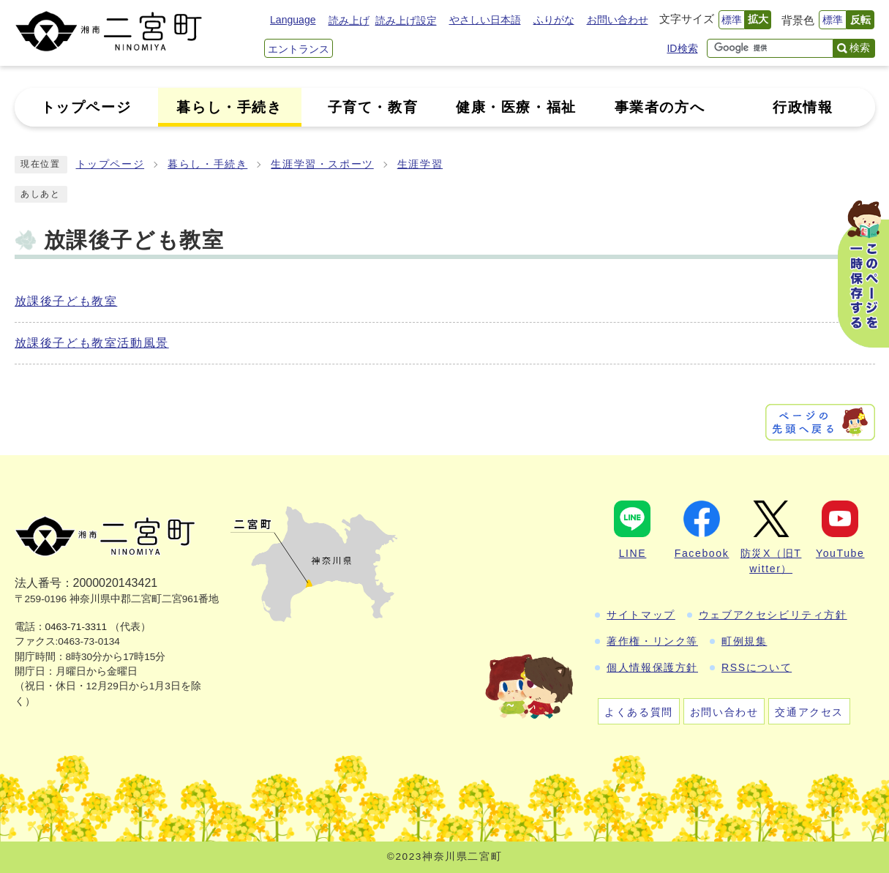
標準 (731, 20)
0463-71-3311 (76, 626)
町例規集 (744, 641)
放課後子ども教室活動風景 (92, 343)
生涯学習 (420, 164)
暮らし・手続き (207, 164)
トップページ (110, 164)
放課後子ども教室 (66, 301)
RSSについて (756, 667)
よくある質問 (638, 712)
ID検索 (682, 48)
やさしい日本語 (485, 20)
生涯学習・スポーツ (322, 164)
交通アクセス (809, 712)
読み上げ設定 (406, 20)
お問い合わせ (617, 20)
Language (292, 20)
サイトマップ (641, 615)
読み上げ (349, 20)
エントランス (298, 49)
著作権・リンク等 (652, 641)
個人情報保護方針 (652, 667)
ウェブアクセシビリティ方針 (773, 615)
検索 (859, 47)
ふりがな (553, 20)
